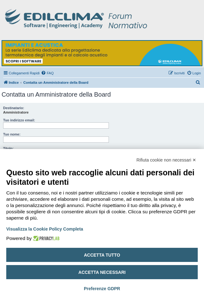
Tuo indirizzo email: (19, 120)
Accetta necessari (102, 272)
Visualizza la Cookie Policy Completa (44, 228)
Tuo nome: (11, 134)
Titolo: (8, 148)
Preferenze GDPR (102, 288)
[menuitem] (47, 73)
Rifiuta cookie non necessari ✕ (166, 159)
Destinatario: (13, 108)
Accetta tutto (102, 255)
